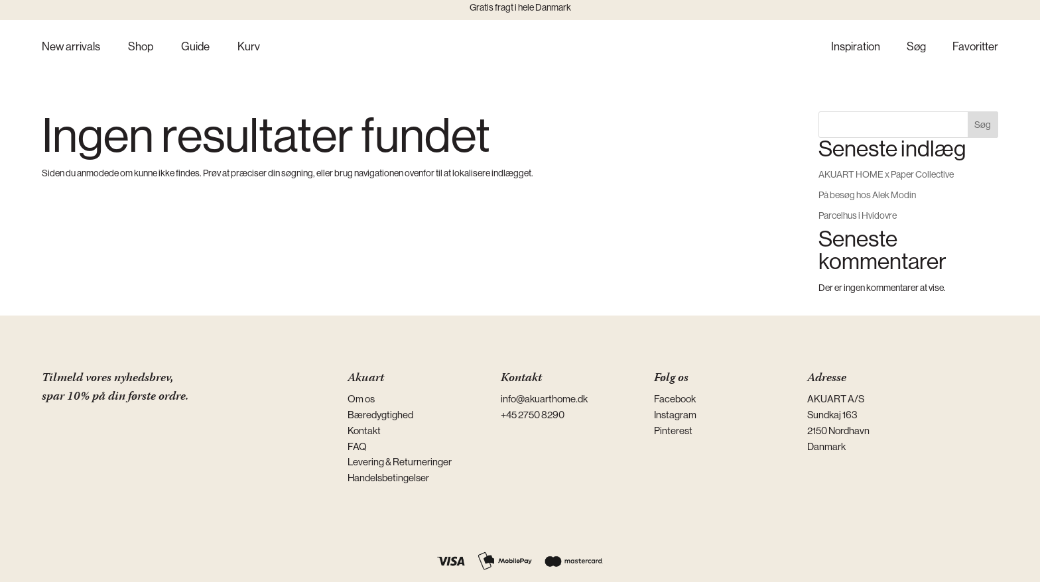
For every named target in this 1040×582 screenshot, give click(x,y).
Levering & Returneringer (400, 461)
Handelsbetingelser (388, 477)
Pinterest (673, 430)
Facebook (675, 398)
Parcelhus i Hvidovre (857, 215)
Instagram (675, 414)
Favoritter (975, 47)
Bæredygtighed (380, 414)
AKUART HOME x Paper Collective (886, 174)
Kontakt (364, 430)
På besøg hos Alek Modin (867, 195)
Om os (361, 398)
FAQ (357, 446)
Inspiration (855, 47)
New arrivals (71, 47)
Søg (916, 47)
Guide (195, 47)
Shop (140, 47)
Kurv (248, 47)
